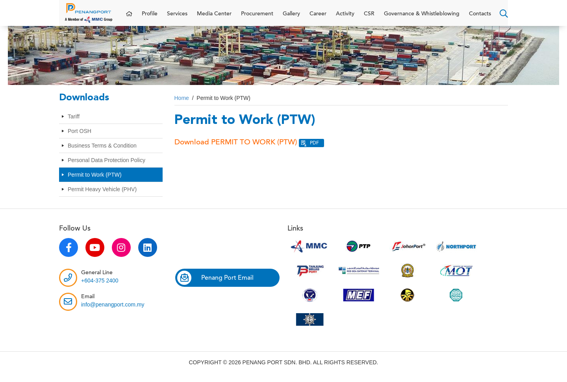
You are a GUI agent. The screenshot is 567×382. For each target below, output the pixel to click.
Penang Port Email (215, 286)
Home (181, 106)
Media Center (214, 17)
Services (177, 17)
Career (317, 17)
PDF (314, 150)
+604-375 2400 (100, 288)
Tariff (74, 124)
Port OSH (79, 139)
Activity (345, 17)
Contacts (480, 17)
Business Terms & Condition (102, 153)
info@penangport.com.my (113, 312)
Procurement (257, 17)
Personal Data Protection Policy (106, 168)
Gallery (291, 17)
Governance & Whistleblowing (422, 17)
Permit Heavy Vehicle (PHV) (102, 197)
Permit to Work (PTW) (95, 182)
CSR (369, 17)
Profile (150, 17)
